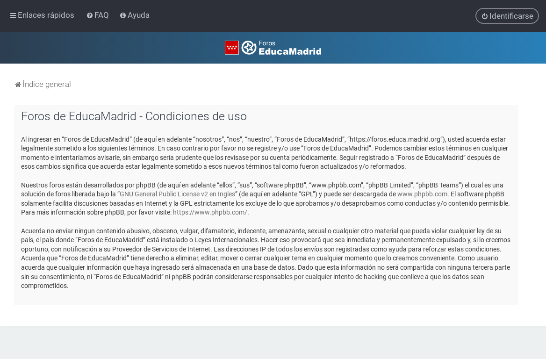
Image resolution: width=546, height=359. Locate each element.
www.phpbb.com (422, 193)
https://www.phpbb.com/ (210, 212)
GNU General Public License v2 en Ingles (177, 193)
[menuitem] (98, 15)
